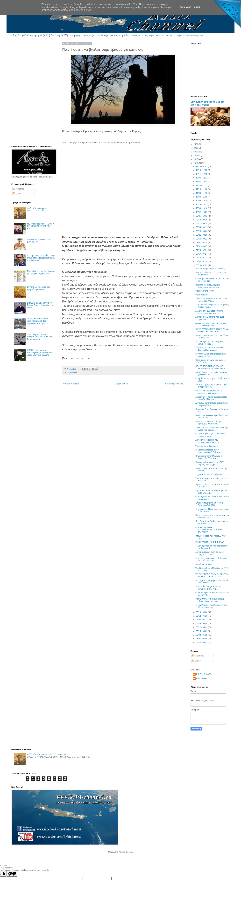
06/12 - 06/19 (202, 616)
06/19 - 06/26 (202, 612)
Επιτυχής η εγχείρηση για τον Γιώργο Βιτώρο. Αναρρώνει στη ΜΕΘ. (40, 305)
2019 (196, 152)
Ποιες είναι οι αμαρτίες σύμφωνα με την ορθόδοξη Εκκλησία (41, 272)
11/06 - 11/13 (202, 193)
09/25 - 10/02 (202, 216)
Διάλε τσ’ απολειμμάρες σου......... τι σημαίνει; (37, 209)
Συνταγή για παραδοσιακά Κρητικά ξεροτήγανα (38, 288)
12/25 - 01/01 (202, 166)
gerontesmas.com (80, 358)
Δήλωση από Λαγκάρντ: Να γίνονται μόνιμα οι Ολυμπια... (210, 324)
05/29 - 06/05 (202, 623)
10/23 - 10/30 (202, 201)
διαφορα (36, 35)
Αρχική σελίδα (121, 384)
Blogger (129, 852)
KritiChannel (201, 678)
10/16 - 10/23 (202, 204)
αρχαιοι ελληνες (183, 36)
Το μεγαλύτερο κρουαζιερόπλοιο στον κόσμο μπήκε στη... (211, 606)
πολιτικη (102, 35)
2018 (196, 155)
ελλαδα (16, 35)
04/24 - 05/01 (202, 642)
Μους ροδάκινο (202, 295)
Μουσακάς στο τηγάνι (204, 291)
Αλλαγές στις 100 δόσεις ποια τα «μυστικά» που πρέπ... (209, 312)
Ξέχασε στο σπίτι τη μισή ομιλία (209, 474)
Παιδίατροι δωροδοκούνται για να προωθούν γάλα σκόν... (209, 422)
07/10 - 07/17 (202, 258)
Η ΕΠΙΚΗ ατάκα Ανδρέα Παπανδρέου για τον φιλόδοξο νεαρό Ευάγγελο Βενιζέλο (40, 352)
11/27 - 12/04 (202, 182)
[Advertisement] (123, 167)
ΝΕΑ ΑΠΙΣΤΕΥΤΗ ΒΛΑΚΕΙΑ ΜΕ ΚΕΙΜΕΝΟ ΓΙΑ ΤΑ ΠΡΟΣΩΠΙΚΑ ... (211, 367)
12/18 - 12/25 (202, 170)
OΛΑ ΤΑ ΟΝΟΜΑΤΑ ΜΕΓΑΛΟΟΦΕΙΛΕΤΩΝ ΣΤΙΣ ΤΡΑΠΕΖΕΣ (208, 529)
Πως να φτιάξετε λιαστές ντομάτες (210, 269)
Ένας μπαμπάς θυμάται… (206, 446)
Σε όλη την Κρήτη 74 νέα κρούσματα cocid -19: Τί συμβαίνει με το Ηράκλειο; (38, 321)
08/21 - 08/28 (202, 235)
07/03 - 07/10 (202, 261)
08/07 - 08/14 (202, 242)
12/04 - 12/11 (202, 178)
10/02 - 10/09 (202, 212)
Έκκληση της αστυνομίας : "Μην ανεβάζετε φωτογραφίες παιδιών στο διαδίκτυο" (41, 257)
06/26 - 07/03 (202, 265)
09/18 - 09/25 (202, 220)
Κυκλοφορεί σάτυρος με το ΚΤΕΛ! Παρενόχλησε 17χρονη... (210, 463)
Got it (197, 7)
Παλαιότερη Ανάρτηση (173, 384)
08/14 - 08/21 (202, 239)
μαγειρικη (73, 35)
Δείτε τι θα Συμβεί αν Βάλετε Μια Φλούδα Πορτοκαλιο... (209, 349)
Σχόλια (17, 194)
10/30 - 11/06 (202, 197)
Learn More (185, 7)
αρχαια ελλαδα (155, 35)
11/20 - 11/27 (202, 185)
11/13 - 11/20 (202, 189)
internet (169, 35)
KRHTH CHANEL (203, 674)
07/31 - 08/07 (202, 246)
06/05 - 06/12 (202, 620)
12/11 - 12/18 (202, 174)
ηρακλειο (140, 35)
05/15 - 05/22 (202, 631)
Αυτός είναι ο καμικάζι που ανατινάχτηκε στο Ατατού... (208, 441)
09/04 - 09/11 (202, 227)
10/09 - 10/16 (202, 208)
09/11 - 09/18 (202, 223)
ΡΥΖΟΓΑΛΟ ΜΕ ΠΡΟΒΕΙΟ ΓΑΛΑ (209, 542)
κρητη (88, 35)
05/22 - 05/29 (202, 627)
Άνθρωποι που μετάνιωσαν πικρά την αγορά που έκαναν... (211, 429)
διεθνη (55, 35)
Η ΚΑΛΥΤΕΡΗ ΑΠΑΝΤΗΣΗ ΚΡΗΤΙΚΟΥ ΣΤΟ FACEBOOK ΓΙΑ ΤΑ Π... (212, 330)
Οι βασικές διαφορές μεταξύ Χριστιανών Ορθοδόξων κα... (209, 451)
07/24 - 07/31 (202, 250)
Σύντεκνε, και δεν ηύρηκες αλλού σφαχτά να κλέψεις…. (209, 553)
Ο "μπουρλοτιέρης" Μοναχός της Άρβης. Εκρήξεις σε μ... (209, 457)
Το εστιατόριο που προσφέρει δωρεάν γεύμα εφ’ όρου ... (211, 343)
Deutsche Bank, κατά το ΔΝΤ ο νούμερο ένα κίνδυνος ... (208, 392)
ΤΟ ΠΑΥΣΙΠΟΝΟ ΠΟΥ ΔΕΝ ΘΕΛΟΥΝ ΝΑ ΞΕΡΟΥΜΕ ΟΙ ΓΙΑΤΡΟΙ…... (211, 575)
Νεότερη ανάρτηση (71, 384)
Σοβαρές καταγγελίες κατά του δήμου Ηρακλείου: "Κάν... (211, 299)
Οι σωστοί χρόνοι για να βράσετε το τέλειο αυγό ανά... (210, 435)
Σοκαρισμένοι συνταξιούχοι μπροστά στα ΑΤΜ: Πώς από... (211, 398)
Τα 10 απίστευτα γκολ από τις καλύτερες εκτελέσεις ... (208, 587)
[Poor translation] (12, 874)
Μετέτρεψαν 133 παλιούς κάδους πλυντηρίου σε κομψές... (209, 600)
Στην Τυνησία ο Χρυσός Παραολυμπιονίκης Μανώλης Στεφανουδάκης (39, 336)
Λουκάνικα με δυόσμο (204, 564)
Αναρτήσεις (19, 189)
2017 (196, 159)
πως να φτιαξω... (122, 35)
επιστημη (196, 36)
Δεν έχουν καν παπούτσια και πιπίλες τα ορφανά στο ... (211, 404)
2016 (196, 163)
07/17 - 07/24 (202, 254)
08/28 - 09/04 (202, 231)
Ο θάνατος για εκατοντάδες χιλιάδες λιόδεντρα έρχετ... (210, 355)
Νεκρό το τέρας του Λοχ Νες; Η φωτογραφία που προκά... (208, 286)
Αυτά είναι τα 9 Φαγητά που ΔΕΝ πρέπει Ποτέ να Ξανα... (209, 318)
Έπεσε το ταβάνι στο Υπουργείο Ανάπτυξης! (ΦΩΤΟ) (209, 504)
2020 (196, 148)
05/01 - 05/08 (202, 639)
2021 (196, 144)
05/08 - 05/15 (202, 635)
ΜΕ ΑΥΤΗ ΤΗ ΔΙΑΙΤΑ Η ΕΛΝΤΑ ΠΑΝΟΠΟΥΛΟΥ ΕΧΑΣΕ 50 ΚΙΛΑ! (40, 226)
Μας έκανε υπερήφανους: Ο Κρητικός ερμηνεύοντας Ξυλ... (211, 559)
